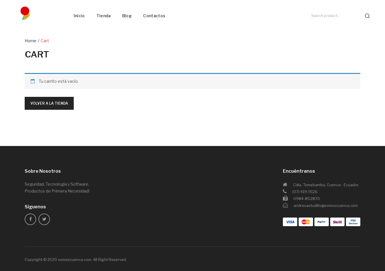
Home (30, 40)
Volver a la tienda (49, 103)
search (367, 16)
